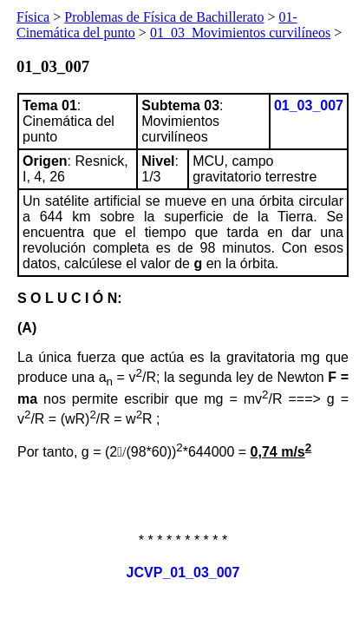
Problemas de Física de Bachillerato (164, 17)
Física (32, 17)
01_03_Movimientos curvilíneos (240, 32)
